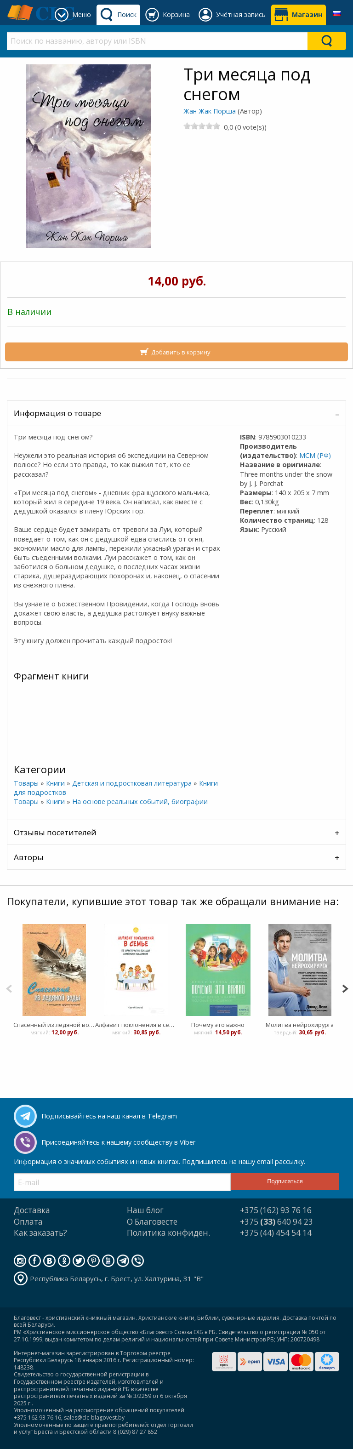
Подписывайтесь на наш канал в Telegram (109, 1116)
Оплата (28, 1221)
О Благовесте (152, 1221)
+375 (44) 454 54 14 (276, 1232)
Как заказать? (40, 1232)
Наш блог (145, 1210)
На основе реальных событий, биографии (140, 801)
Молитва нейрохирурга (300, 1025)
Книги (55, 783)
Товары (26, 783)
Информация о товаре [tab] (57, 413)
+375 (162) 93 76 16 (276, 1210)
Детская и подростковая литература (132, 783)
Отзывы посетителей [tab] (55, 832)
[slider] (201, 126)
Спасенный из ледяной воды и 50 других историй (54, 1025)
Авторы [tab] (29, 857)
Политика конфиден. (168, 1232)
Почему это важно (218, 1025)
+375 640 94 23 (276, 1221)
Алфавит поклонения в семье (136, 1025)
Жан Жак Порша (209, 111)
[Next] (345, 987)
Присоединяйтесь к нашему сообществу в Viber (118, 1142)
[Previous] (9, 987)
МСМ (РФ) (315, 455)
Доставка (32, 1210)
